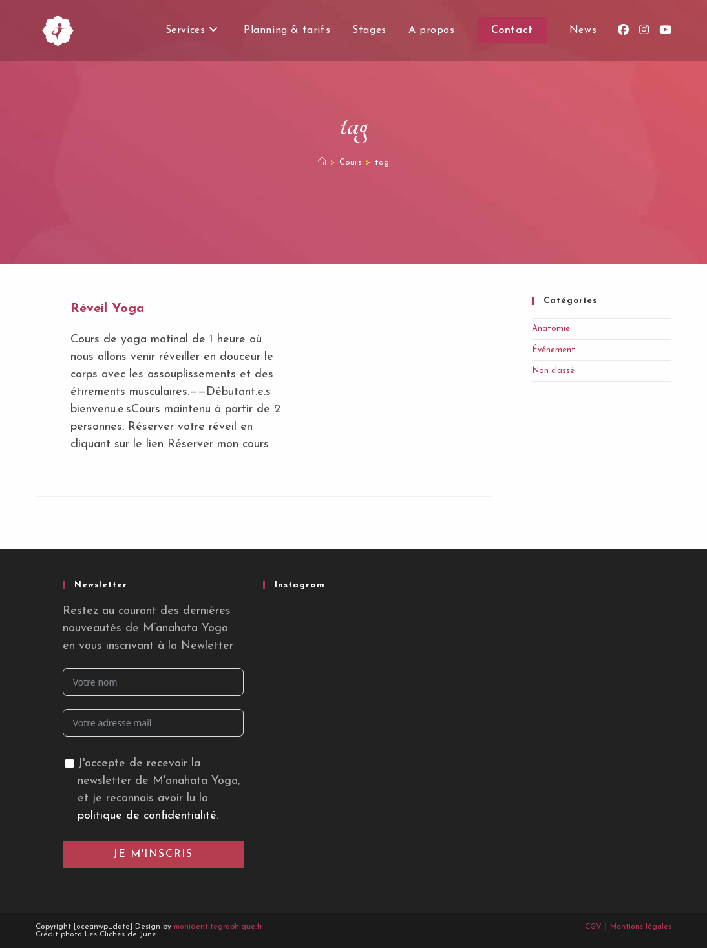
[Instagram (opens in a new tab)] (644, 30)
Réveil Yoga (107, 308)
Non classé (553, 370)
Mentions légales (640, 927)
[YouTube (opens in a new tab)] (665, 30)
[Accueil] (322, 162)
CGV (593, 927)
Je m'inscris (153, 854)
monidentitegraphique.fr (218, 927)
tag (382, 162)
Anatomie (551, 328)
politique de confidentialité (147, 816)
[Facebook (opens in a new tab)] (623, 30)
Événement (553, 350)
